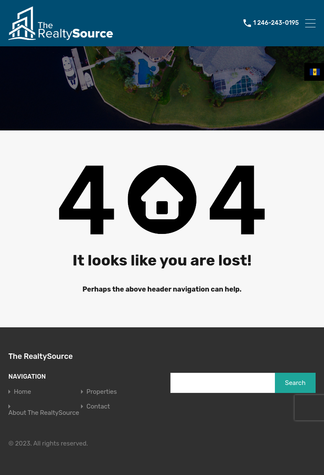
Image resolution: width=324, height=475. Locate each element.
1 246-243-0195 (276, 23)
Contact (98, 406)
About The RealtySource (43, 413)
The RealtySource (40, 356)
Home (22, 392)
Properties (101, 392)
